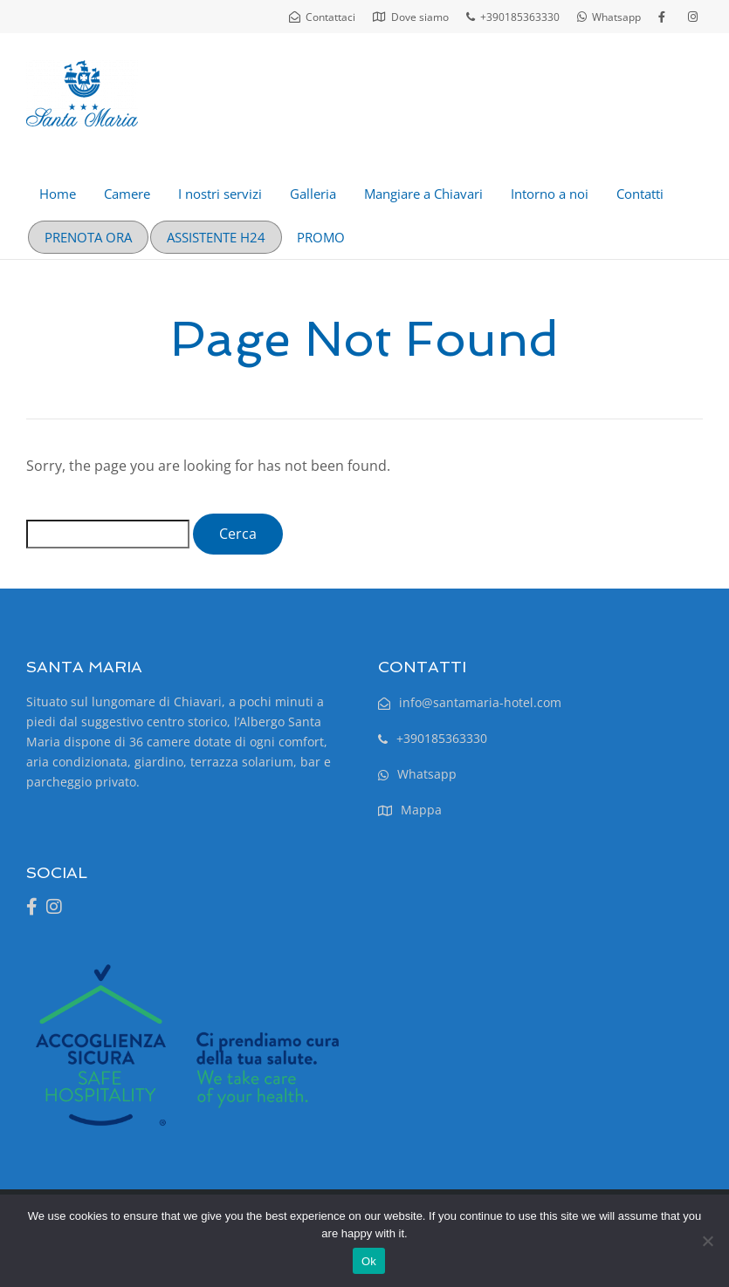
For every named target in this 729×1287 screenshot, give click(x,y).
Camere (127, 193)
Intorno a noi (549, 193)
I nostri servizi (220, 193)
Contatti (640, 193)
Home (57, 193)
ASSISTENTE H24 (216, 237)
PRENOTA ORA (88, 237)
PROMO (321, 237)
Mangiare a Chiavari (423, 193)
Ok (368, 1261)
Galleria (313, 193)
